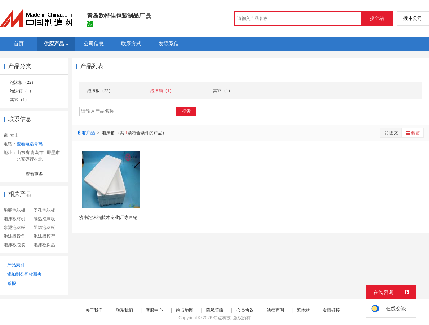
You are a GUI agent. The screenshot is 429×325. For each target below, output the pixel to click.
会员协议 (245, 310)
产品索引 (16, 264)
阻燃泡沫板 (44, 227)
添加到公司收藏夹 (24, 274)
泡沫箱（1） (22, 91)
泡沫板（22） (23, 82)
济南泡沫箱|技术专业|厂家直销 (108, 217)
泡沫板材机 (14, 218)
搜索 (186, 111)
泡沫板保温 (44, 244)
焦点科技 (222, 317)
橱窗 (412, 132)
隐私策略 (215, 310)
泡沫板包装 (14, 244)
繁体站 (303, 310)
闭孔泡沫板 (44, 210)
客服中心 (154, 310)
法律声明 (275, 310)
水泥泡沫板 (14, 227)
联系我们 (124, 310)
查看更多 (34, 174)
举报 (11, 283)
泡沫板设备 (14, 236)
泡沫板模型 (44, 236)
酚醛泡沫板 (14, 210)
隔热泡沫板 (44, 218)
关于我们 (94, 310)
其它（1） (19, 99)
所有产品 (87, 132)
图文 (391, 132)
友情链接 (331, 310)
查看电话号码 (30, 143)
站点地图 (184, 310)
